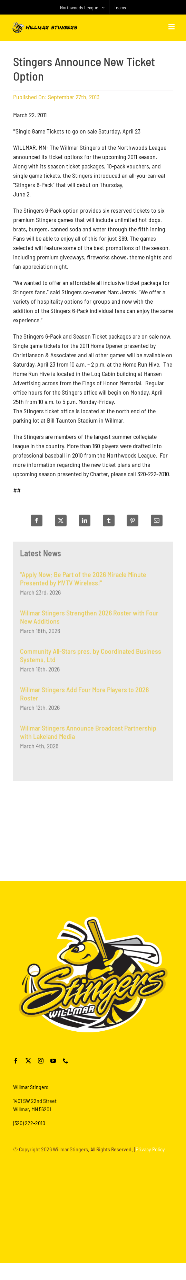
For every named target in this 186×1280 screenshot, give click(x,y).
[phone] (65, 1060)
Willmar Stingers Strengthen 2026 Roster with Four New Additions (89, 619)
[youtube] (53, 1060)
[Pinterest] (132, 520)
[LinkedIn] (84, 520)
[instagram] (40, 1060)
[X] (60, 520)
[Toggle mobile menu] (172, 26)
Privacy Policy (150, 1149)
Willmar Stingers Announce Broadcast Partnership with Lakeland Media (88, 734)
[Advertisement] (93, 829)
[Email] (156, 520)
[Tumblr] (108, 520)
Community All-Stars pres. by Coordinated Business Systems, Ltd (90, 657)
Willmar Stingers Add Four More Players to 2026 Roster (84, 696)
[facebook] (16, 1060)
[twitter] (28, 1060)
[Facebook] (36, 520)
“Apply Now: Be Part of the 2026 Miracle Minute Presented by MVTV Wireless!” (83, 580)
